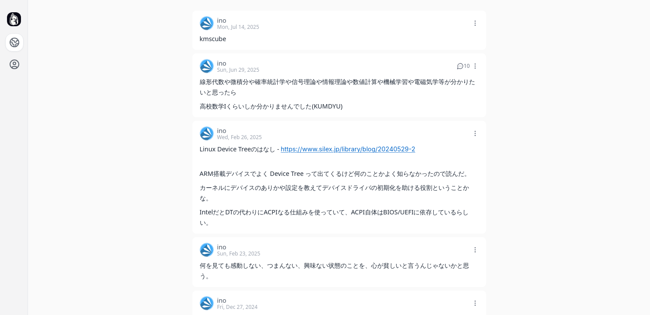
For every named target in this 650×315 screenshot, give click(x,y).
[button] (476, 20)
